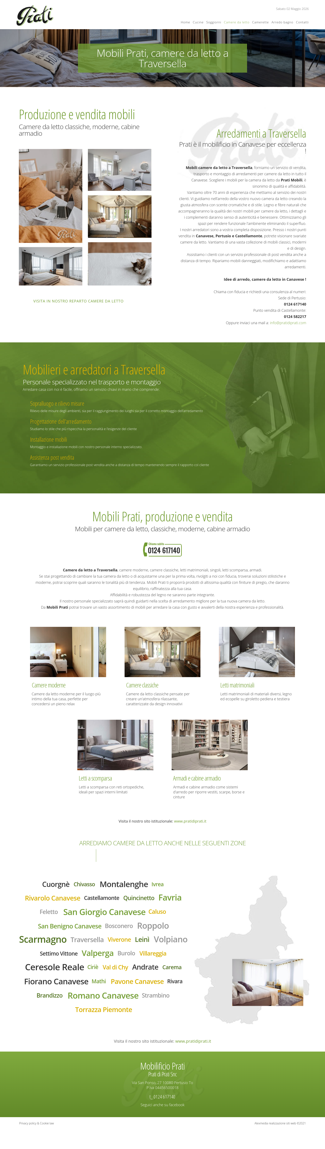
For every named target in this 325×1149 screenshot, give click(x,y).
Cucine (198, 22)
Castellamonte (101, 900)
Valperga (134, 959)
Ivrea (162, 885)
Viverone (141, 944)
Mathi (169, 989)
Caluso (162, 914)
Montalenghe (125, 885)
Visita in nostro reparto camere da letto (78, 301)
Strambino (144, 1018)
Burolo (166, 959)
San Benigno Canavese (67, 929)
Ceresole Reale (96, 973)
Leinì (166, 944)
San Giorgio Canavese (104, 914)
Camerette (260, 22)
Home (185, 22)
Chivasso (82, 885)
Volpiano (48, 958)
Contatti (302, 22)
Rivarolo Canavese (48, 900)
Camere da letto (236, 22)
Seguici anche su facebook (162, 1124)
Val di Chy (163, 974)
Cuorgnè (52, 884)
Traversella (106, 944)
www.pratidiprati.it (190, 821)
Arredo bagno (282, 22)
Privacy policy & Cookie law (36, 1143)
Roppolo (157, 929)
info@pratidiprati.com (288, 322)
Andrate (43, 989)
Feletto (44, 914)
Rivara (117, 1004)
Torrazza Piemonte (104, 1034)
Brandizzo (144, 1003)
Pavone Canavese (77, 1004)
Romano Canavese (87, 1018)
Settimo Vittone (92, 959)
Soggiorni (213, 22)
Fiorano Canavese (123, 989)
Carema (72, 989)
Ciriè (138, 974)
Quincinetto (142, 899)
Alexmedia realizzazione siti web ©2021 (280, 1143)
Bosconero (120, 929)
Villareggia (44, 974)
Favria (176, 899)
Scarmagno (58, 944)
